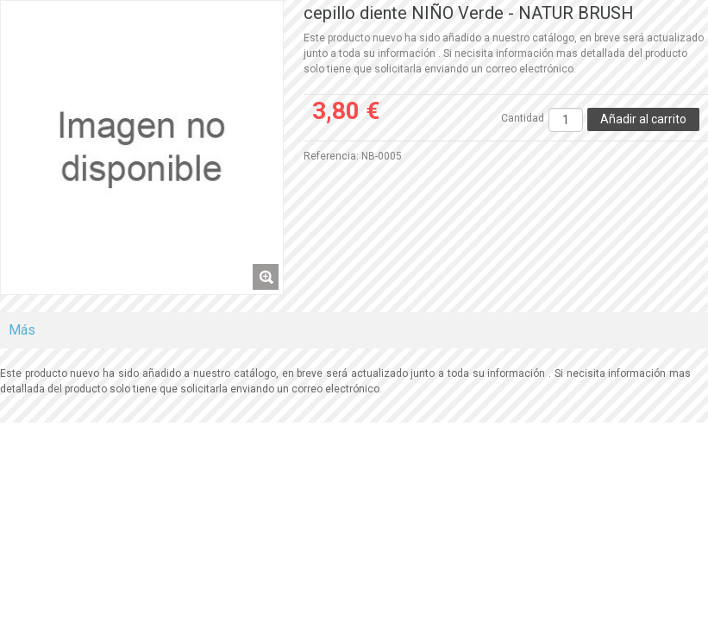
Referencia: (331, 156)
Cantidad (522, 118)
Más (22, 330)
